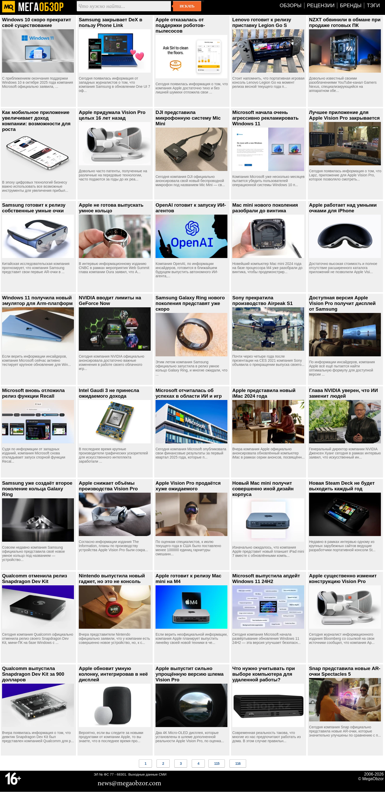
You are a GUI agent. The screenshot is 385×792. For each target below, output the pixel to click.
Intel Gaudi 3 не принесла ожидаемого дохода (109, 393)
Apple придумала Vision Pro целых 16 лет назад (112, 115)
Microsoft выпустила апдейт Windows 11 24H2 (266, 578)
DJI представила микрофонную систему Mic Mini (188, 118)
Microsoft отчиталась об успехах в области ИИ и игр (189, 393)
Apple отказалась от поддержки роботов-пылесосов (180, 25)
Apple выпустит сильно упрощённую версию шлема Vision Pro (190, 674)
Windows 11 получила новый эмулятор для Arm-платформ (37, 300)
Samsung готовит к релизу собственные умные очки (33, 207)
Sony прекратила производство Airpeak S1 (262, 300)
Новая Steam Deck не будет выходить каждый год (342, 485)
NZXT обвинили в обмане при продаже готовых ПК (345, 22)
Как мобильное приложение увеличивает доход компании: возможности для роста (36, 121)
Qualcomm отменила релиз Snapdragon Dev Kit (34, 578)
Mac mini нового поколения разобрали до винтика (265, 207)
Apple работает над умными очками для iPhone (343, 207)
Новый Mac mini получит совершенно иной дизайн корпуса (263, 488)
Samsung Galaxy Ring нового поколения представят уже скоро (190, 303)
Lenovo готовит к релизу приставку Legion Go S (261, 22)
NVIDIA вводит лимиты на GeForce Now (110, 300)
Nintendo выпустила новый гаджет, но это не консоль (112, 578)
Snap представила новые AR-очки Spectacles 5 (344, 671)
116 (237, 763)
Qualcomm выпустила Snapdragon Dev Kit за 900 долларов (33, 674)
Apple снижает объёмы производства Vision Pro (108, 485)
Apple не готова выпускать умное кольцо (111, 207)
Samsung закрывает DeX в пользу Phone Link (110, 22)
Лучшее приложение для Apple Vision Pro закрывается (344, 115)
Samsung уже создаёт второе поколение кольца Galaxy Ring (37, 488)
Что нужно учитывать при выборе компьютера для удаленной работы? (263, 674)
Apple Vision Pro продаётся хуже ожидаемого (188, 485)
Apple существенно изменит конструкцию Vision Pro (343, 578)
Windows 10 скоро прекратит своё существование (36, 22)
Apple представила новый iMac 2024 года (263, 393)
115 (216, 763)
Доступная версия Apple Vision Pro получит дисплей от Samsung (342, 303)
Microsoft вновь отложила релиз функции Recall (33, 393)
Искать (187, 6)
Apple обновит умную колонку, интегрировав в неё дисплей (113, 674)
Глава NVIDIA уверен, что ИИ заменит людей (343, 393)
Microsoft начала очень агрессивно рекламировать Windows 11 (265, 118)
